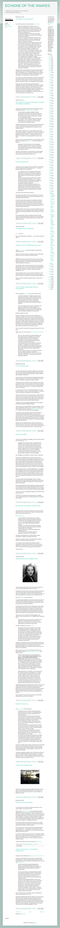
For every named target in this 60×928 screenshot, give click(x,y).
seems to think (37, 24)
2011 (50, 276)
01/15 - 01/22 (51, 269)
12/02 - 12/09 (51, 82)
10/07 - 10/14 (51, 103)
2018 (50, 60)
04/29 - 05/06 (51, 162)
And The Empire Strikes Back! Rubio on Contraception (52, 222)
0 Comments (34, 158)
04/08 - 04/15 (51, 170)
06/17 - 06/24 (51, 144)
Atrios (18, 708)
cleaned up (22, 597)
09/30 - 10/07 (51, 106)
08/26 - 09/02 (51, 118)
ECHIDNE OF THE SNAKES (27, 6)
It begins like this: (21, 862)
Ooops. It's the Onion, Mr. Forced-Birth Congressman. (52, 258)
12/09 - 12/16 (51, 80)
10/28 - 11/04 (51, 95)
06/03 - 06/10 (51, 149)
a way (36, 168)
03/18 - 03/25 (51, 178)
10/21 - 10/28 (51, 98)
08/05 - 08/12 (51, 126)
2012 (50, 70)
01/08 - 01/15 (51, 271)
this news (22, 708)
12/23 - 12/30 (51, 75)
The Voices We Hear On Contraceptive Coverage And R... (52, 201)
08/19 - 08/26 (51, 121)
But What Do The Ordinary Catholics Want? (28, 506)
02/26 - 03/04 (51, 186)
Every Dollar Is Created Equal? (24, 19)
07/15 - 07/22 (51, 134)
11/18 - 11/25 (51, 87)
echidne (21, 158)
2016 (50, 63)
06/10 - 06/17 (51, 147)
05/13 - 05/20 (51, 157)
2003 (50, 289)
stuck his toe (29, 140)
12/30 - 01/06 (51, 72)
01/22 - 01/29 (51, 266)
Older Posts (42, 911)
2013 (50, 68)
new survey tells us (20, 515)
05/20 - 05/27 (51, 155)
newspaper (24, 811)
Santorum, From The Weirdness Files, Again (28, 245)
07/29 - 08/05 (51, 129)
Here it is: (26, 440)
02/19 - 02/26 (51, 188)
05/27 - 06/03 (51, 152)
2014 (50, 66)
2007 (50, 282)
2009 (50, 279)
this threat (26, 293)
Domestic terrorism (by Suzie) (24, 802)
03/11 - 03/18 (51, 180)
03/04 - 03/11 (51, 183)
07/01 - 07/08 (51, 139)
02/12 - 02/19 (51, 191)
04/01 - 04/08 (51, 173)
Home (30, 911)
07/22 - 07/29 (51, 131)
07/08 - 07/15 (51, 136)
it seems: (32, 625)
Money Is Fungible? (21, 434)
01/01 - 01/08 (51, 274)
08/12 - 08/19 (51, 124)
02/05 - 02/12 (51, 193)
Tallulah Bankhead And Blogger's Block (27, 558)
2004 (50, 287)
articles (28, 811)
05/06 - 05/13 (51, 160)
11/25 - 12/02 (51, 85)
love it (17, 233)
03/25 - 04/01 (51, 175)
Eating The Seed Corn (22, 704)
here (33, 236)
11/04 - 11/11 (51, 93)
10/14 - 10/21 (51, 100)
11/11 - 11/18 (51, 90)
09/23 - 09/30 (51, 108)
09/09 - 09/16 (51, 113)
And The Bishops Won (22, 162)
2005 (50, 286)
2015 (50, 65)
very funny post (22, 250)
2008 (50, 281)
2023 (50, 55)
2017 (50, 62)
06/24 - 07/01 (51, 142)
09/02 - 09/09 (51, 116)
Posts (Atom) (23, 913)
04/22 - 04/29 (51, 165)
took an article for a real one (37, 855)
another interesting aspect (30, 109)
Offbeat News (39, 841)
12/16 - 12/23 (51, 77)
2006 (50, 284)
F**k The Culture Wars (22, 366)
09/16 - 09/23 (51, 111)
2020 (50, 57)
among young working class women (33, 651)
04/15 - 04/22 (51, 167)
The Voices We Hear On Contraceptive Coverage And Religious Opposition (30, 102)
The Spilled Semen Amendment (25, 228)
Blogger (35, 922)
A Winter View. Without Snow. (24, 765)
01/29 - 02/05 (51, 264)
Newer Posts (18, 911)
